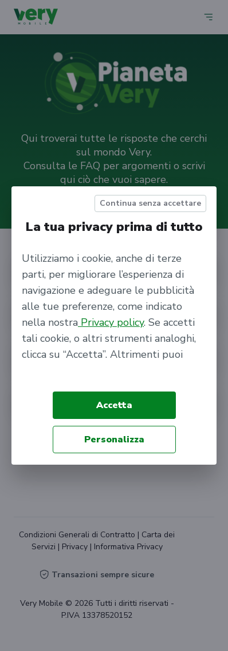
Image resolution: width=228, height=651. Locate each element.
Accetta (114, 405)
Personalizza (114, 439)
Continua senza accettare (150, 203)
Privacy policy (111, 322)
